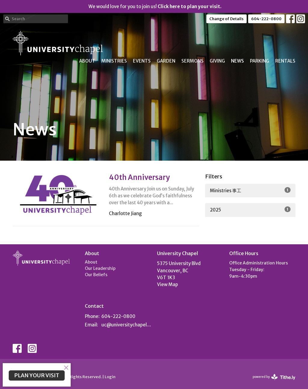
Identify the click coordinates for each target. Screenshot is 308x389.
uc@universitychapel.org (126, 325)
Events (142, 61)
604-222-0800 (266, 18)
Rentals (285, 61)
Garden (166, 61)
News (237, 61)
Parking (259, 61)
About (87, 61)
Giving (217, 61)
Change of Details (226, 18)
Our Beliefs (96, 274)
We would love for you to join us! (154, 6)
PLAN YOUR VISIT (36, 375)
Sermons (192, 61)
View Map (167, 284)
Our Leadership (100, 268)
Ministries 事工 (250, 190)
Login (110, 376)
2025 (250, 209)
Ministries (114, 61)
